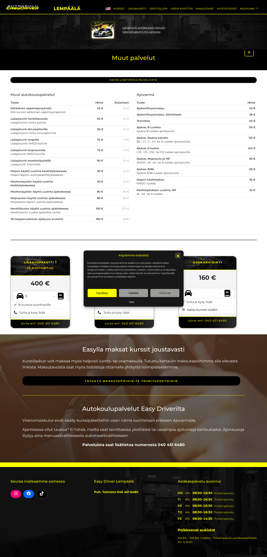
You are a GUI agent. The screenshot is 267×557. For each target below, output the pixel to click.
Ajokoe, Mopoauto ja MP (153, 158)
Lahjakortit (137, 8)
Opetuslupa (159, 8)
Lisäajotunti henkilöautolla (29, 118)
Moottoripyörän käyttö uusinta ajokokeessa (40, 191)
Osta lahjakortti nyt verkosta (141, 31)
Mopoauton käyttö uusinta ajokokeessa (38, 198)
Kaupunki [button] (248, 8)
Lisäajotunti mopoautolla (27, 150)
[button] (178, 255)
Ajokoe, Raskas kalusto (152, 137)
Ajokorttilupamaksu (150, 108)
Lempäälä (67, 8)
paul (131, 301)
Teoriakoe (143, 120)
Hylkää (133, 293)
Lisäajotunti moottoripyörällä (30, 160)
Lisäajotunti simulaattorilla (29, 129)
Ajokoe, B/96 (145, 169)
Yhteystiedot (227, 8)
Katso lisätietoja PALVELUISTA (133, 80)
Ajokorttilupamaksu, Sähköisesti (159, 114)
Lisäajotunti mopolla (24, 139)
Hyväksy (102, 293)
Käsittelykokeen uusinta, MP (156, 190)
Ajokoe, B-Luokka (149, 127)
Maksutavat (205, 8)
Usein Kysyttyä (182, 8)
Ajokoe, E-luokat (148, 148)
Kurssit (119, 8)
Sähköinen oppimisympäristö (30, 108)
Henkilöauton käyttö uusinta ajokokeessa (39, 208)
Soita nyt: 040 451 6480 (40, 323)
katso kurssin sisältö (202, 310)
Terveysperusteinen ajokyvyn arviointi (36, 219)
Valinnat (165, 293)
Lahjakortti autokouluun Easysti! (143, 27)
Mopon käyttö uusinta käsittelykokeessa (38, 171)
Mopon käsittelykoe (150, 179)
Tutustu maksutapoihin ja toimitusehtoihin (131, 381)
